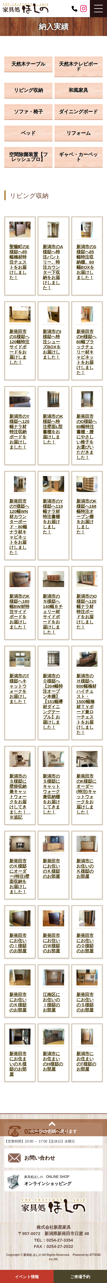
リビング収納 (28, 90)
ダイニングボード (78, 112)
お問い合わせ (39, 1158)
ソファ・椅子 (28, 112)
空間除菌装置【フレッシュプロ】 (28, 157)
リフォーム (78, 133)
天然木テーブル (28, 64)
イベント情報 (27, 1276)
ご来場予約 (80, 1276)
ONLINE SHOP (62, 1180)
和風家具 (78, 90)
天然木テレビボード (78, 66)
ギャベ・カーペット (78, 157)
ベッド (28, 133)
